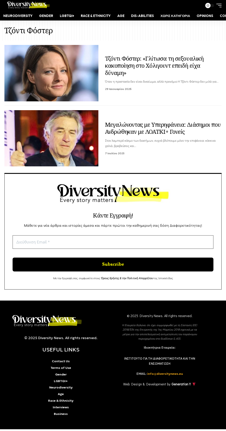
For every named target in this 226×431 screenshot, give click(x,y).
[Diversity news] (27, 5)
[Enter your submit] (113, 265)
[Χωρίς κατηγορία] (175, 15)
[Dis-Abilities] (142, 15)
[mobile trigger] (218, 5)
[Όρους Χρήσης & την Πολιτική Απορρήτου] (127, 280)
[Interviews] (61, 409)
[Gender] (46, 15)
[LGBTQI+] (66, 15)
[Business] (61, 415)
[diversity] (45, 322)
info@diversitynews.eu (165, 375)
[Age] (121, 15)
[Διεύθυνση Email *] (113, 242)
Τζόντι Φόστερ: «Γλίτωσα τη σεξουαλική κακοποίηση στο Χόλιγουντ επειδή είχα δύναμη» (154, 65)
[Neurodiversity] (18, 15)
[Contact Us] (61, 363)
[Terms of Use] (61, 369)
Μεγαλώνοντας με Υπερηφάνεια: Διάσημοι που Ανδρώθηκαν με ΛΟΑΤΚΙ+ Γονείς (163, 128)
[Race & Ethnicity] (95, 15)
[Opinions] (205, 15)
